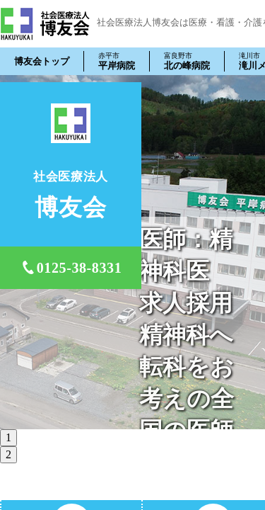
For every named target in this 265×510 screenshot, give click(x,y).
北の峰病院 (187, 61)
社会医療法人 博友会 (45, 23)
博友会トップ (41, 61)
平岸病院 (116, 61)
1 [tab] (8, 437)
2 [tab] (8, 454)
